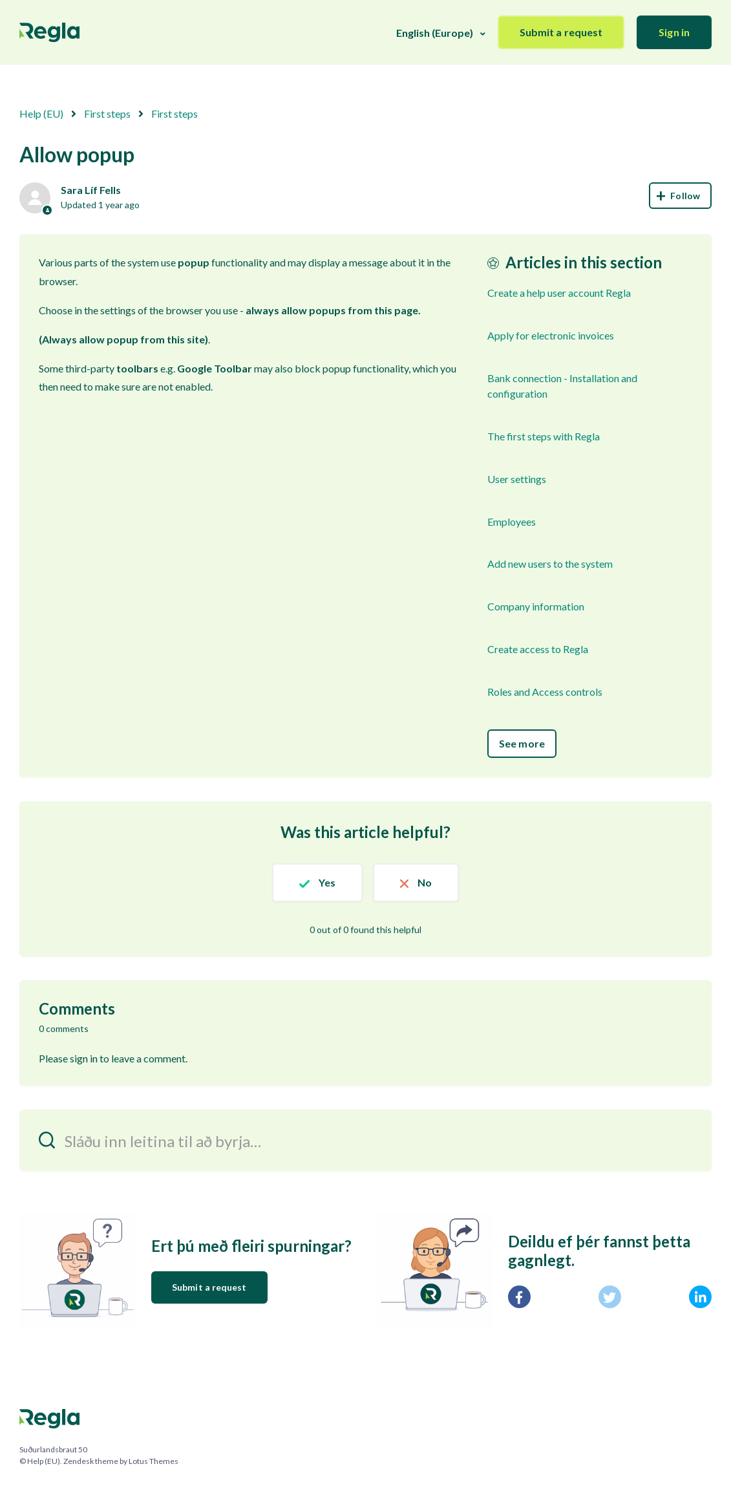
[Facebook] (519, 1296)
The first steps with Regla (543, 436)
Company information (535, 606)
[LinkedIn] (700, 1296)
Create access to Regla (537, 649)
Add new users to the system (550, 563)
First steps (107, 113)
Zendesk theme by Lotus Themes (120, 1461)
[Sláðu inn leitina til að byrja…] (365, 1140)
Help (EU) (41, 113)
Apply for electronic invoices (550, 335)
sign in (84, 1058)
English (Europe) (434, 33)
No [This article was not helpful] (425, 882)
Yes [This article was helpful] (327, 882)
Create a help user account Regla (559, 292)
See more (522, 743)
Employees (511, 521)
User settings (516, 479)
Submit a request (561, 32)
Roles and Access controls (544, 691)
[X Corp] (610, 1296)
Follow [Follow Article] (680, 195)
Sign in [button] (674, 32)
